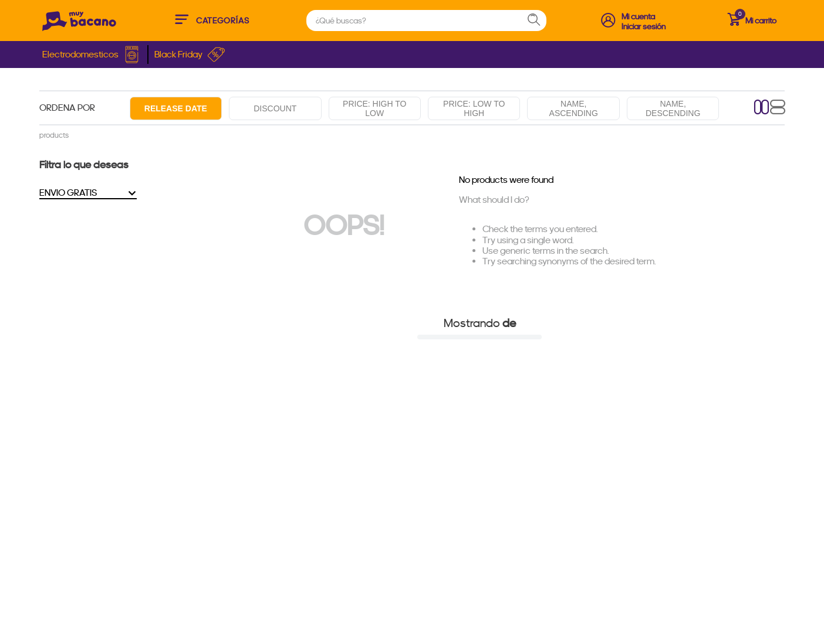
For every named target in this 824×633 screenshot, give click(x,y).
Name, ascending (573, 108)
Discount (275, 108)
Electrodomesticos (91, 54)
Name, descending (673, 108)
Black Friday (189, 54)
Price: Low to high (474, 108)
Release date (175, 108)
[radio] (762, 108)
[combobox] (426, 20)
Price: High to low (374, 108)
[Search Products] (539, 20)
